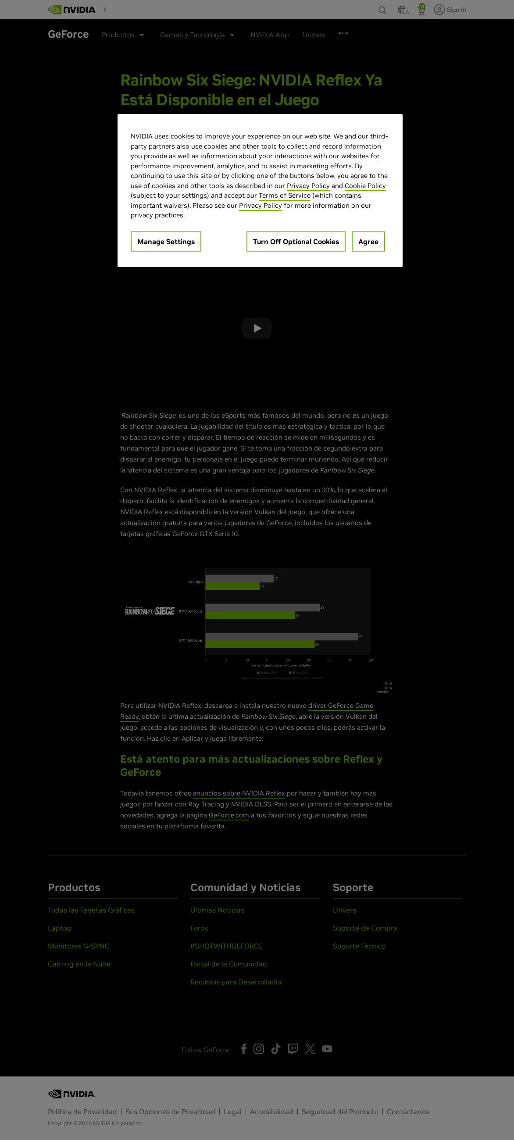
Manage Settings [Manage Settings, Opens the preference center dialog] (166, 241)
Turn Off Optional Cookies (296, 241)
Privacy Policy (308, 185)
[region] (260, 190)
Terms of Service (285, 195)
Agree (368, 241)
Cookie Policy (365, 185)
